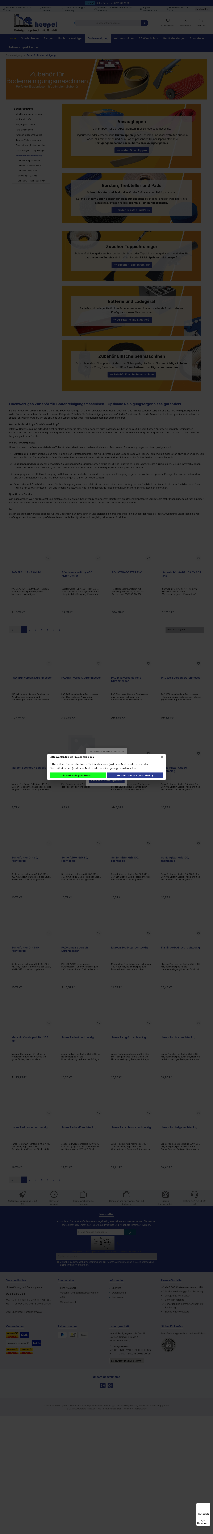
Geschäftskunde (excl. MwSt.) (135, 775)
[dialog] (106, 767)
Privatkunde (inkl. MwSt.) (77, 775)
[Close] (162, 757)
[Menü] (208, 1505)
